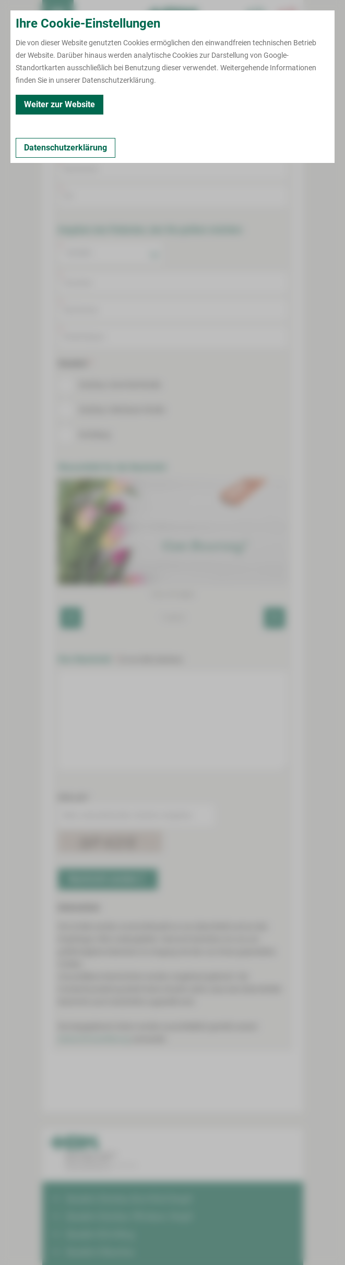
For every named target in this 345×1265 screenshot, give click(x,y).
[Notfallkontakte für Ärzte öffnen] (256, 15)
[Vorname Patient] (173, 283)
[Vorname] (173, 142)
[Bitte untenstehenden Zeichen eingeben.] (136, 815)
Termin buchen (89, 15)
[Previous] (71, 618)
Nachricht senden (106, 879)
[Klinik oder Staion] (173, 337)
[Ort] (173, 196)
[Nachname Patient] (173, 310)
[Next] (274, 618)
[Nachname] (173, 169)
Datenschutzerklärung (94, 1039)
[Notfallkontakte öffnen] (287, 15)
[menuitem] (58, 15)
